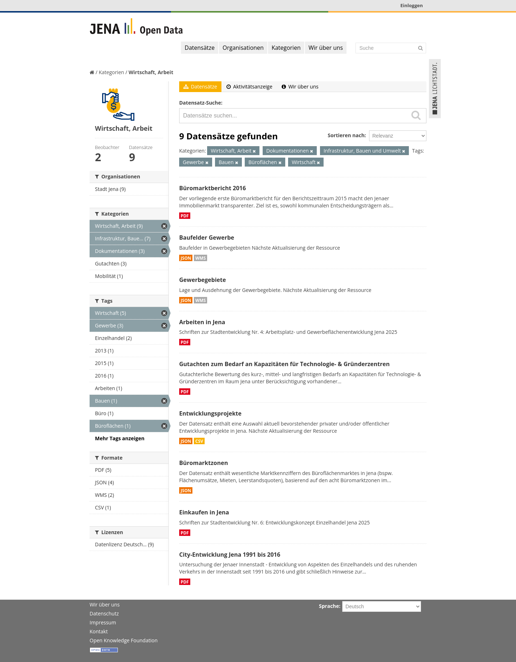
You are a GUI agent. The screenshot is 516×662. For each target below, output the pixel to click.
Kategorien (286, 48)
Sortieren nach (346, 135)
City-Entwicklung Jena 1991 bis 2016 (229, 554)
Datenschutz (104, 613)
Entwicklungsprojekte (210, 413)
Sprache (329, 606)
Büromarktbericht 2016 (212, 188)
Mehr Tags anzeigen (119, 438)
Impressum (103, 622)
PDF (185, 216)
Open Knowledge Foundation (124, 640)
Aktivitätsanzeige (249, 86)
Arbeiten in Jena (202, 322)
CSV (199, 441)
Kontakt (99, 631)
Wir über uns (326, 48)
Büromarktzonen (203, 463)
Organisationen (243, 48)
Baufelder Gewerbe (206, 237)
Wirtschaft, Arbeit (151, 72)
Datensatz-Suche (200, 102)
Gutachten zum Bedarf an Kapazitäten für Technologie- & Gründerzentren (284, 364)
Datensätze (200, 48)
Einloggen (411, 5)
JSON (186, 258)
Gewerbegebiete (202, 280)
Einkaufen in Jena (204, 512)
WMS (200, 258)
